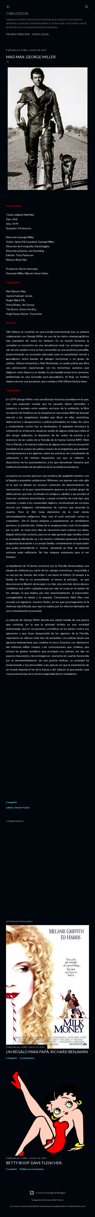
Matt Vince (57, 1199)
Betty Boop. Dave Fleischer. (34, 1162)
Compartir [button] (11, 802)
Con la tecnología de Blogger (48, 1193)
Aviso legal (40, 34)
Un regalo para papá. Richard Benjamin (47, 1051)
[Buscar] (86, 6)
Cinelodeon (17, 13)
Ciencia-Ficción (22, 807)
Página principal (18, 34)
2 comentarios (27, 1058)
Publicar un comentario (32, 1169)
